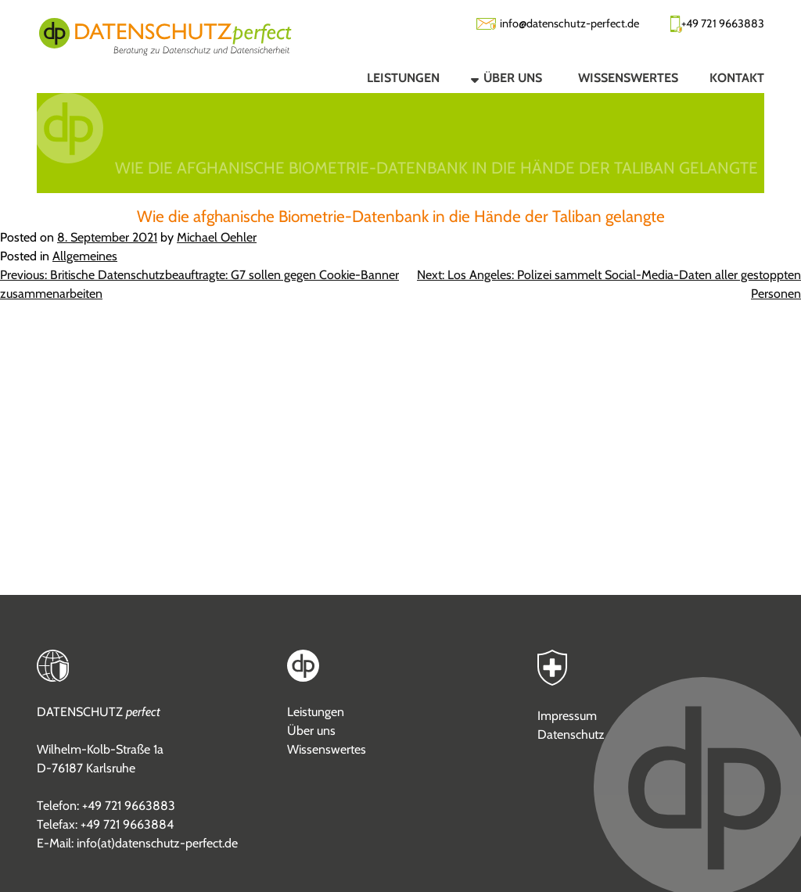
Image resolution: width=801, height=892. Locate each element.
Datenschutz (571, 734)
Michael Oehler (217, 237)
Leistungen (315, 711)
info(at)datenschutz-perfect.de (157, 843)
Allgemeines (84, 256)
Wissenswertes (326, 749)
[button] (493, 77)
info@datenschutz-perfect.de (569, 23)
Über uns (311, 730)
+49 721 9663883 (722, 23)
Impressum (567, 715)
